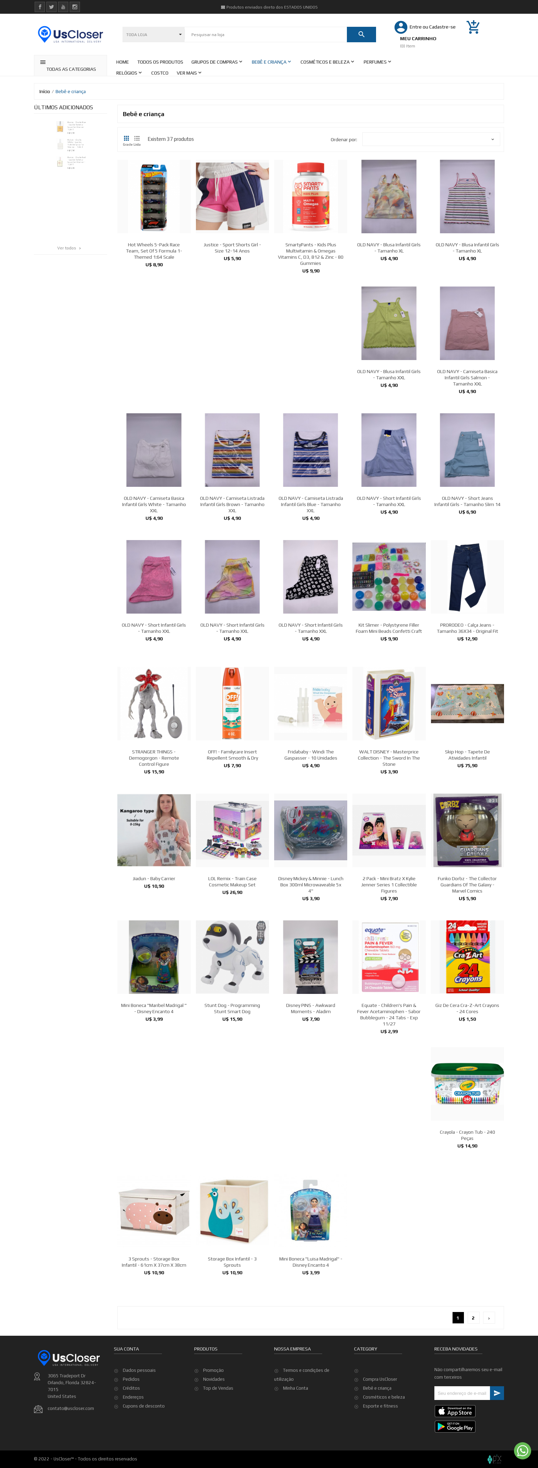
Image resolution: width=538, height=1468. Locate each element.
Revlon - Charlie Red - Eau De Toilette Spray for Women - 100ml (79, 176)
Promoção (213, 1401)
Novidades (214, 1410)
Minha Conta (295, 1419)
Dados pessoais (139, 1413)
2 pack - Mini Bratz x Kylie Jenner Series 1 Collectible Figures (389, 964)
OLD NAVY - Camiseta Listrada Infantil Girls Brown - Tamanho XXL (232, 584)
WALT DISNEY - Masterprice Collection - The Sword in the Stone (389, 838)
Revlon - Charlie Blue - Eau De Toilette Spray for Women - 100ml (79, 128)
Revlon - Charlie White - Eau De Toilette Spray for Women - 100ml (78, 152)
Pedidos (131, 1422)
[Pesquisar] (266, 34)
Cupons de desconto (144, 1449)
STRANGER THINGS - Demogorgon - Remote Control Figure (154, 838)
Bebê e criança (377, 1388)
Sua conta (126, 1392)
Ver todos (69, 248)
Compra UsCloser (380, 1379)
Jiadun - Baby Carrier (154, 958)
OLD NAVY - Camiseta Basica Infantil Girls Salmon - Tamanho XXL (467, 457)
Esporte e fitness (380, 1406)
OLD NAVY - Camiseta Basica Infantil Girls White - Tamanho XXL (154, 584)
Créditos (131, 1431)
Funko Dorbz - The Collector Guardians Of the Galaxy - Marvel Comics (467, 964)
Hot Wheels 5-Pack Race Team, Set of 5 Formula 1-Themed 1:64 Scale (154, 251)
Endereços (133, 1440)
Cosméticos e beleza (384, 1397)
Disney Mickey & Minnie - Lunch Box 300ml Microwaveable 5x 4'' (310, 964)
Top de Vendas (218, 1419)
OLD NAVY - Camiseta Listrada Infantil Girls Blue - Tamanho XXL (311, 584)
